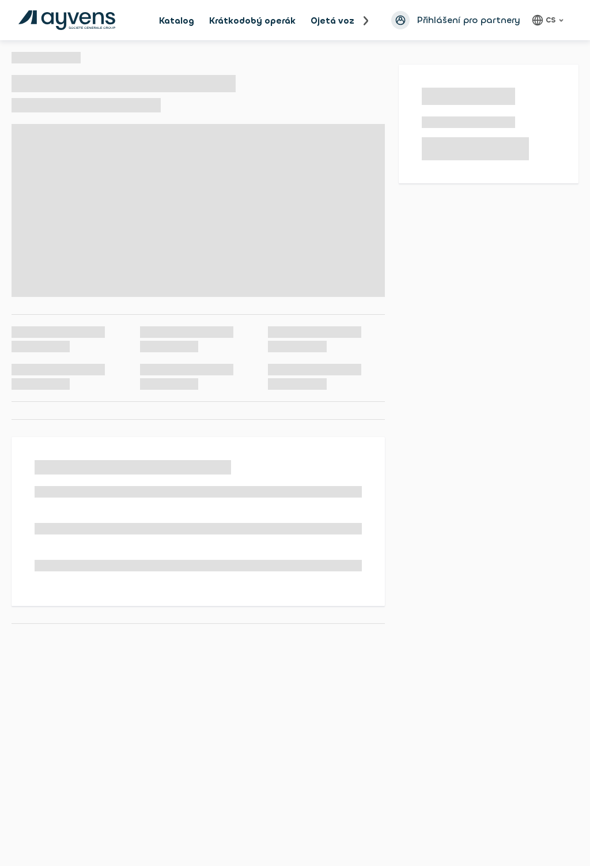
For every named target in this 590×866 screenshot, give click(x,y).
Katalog (176, 21)
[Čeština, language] (549, 20)
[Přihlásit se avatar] (400, 20)
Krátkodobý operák (252, 21)
